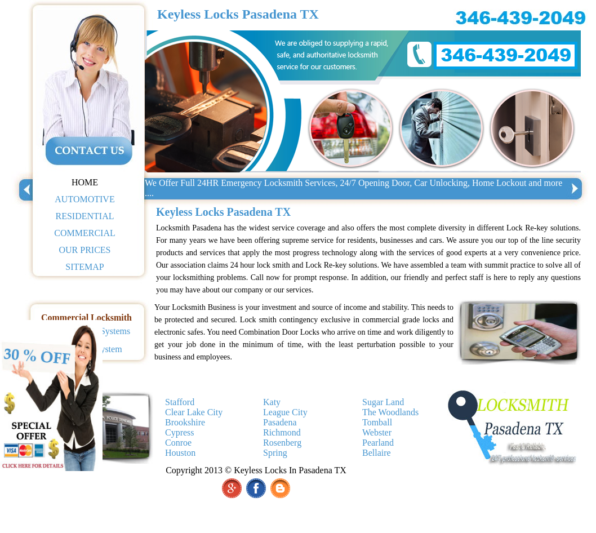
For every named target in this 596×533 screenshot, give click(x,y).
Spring (275, 453)
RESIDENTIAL (85, 216)
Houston (180, 453)
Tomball (377, 422)
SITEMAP (84, 267)
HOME (85, 182)
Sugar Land (383, 402)
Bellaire (376, 453)
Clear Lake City (194, 412)
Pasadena (280, 422)
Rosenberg (282, 442)
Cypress (179, 432)
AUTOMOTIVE (84, 199)
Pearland (378, 442)
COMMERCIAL (84, 233)
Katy (272, 402)
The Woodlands (390, 412)
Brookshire (185, 422)
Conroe (178, 442)
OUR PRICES (84, 250)
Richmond (282, 432)
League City (285, 412)
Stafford (179, 402)
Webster (377, 432)
